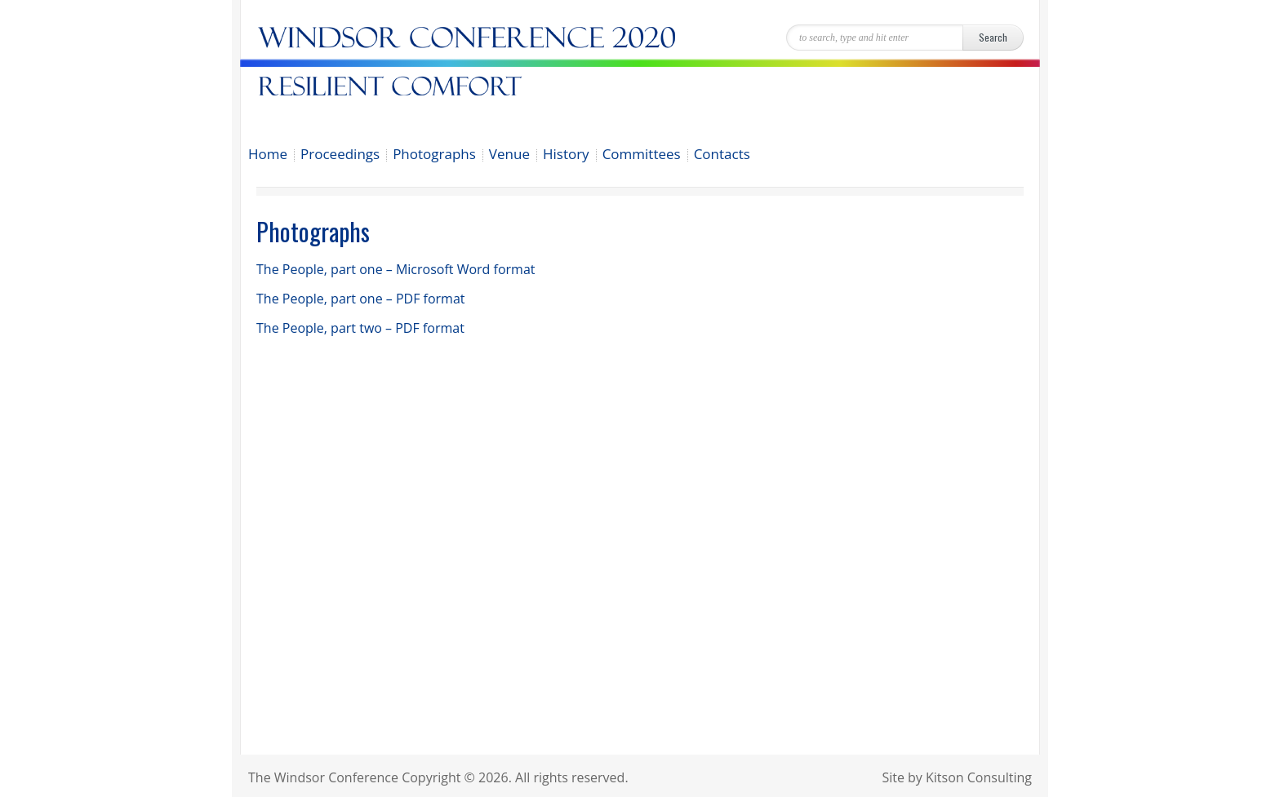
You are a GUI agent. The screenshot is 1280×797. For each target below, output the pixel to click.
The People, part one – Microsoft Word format (396, 269)
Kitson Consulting (979, 777)
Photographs (434, 155)
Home (267, 155)
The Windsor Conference (323, 777)
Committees (641, 155)
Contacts (722, 155)
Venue (509, 155)
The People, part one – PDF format (360, 299)
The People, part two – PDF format (360, 328)
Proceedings (340, 155)
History (566, 155)
